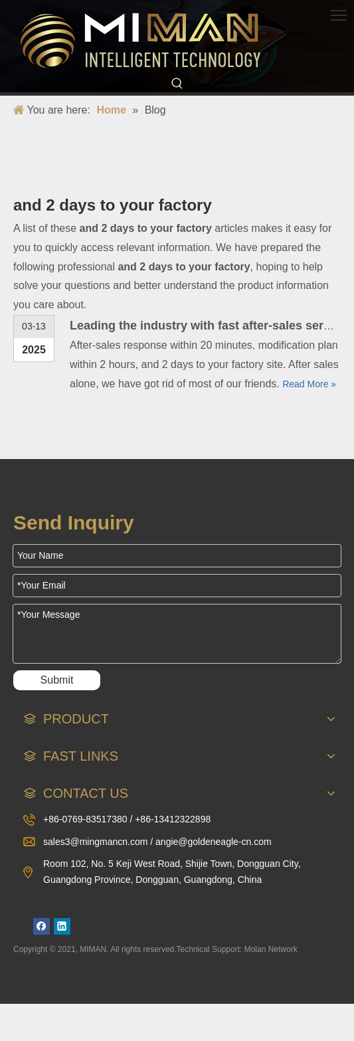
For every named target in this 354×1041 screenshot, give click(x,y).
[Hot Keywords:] (177, 84)
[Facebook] (41, 926)
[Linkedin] (62, 926)
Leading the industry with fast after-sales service (208, 325)
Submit (57, 680)
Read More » (309, 384)
